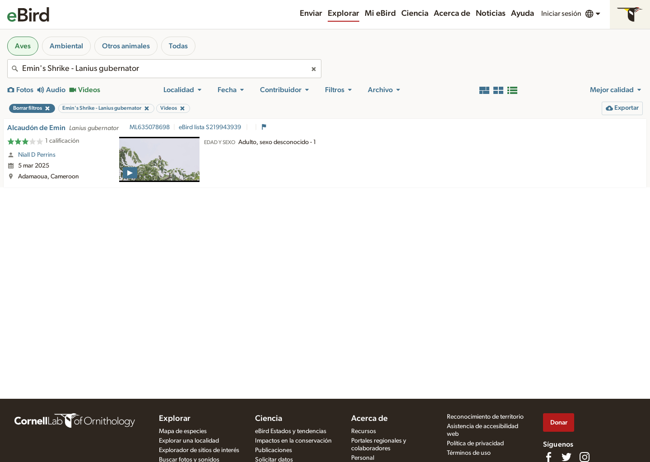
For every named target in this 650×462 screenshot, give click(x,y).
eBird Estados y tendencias (290, 431)
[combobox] (164, 69)
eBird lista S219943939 (210, 127)
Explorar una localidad (189, 441)
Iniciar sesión (561, 13)
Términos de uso (469, 453)
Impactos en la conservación (293, 441)
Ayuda (522, 13)
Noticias (491, 13)
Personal (362, 458)
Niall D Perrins (37, 155)
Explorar (343, 13)
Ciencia (414, 13)
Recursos (363, 431)
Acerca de (452, 13)
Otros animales (126, 46)
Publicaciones (273, 450)
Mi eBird (380, 13)
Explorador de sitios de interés (199, 450)
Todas (178, 46)
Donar (558, 422)
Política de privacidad (475, 443)
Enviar (311, 13)
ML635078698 (150, 127)
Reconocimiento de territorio (485, 417)
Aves (23, 46)
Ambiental (66, 46)
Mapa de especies (183, 431)
